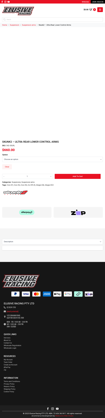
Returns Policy (9, 386)
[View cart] (89, 9)
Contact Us (8, 343)
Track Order (8, 362)
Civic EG (17, 185)
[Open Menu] (100, 9)
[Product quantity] (27, 176)
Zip (5, 370)
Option (5, 155)
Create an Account (10, 365)
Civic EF (10, 185)
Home (4, 25)
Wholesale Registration (12, 345)
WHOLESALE (85, 2)
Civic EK (24, 185)
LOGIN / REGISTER (97, 2)
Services (7, 338)
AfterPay (7, 367)
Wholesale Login (10, 348)
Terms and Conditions (12, 381)
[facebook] (2, 2)
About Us (7, 340)
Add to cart (78, 176)
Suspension (14, 25)
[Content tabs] (52, 241)
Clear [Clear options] (7, 167)
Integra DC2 (49, 185)
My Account (8, 360)
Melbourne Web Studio (64, 416)
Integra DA (40, 185)
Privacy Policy (9, 384)
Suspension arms (29, 25)
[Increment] (51, 176)
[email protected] (12, 311)
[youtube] (8, 2)
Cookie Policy (9, 392)
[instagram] (5, 2)
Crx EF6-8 (31, 185)
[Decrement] (4, 176)
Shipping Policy (9, 389)
